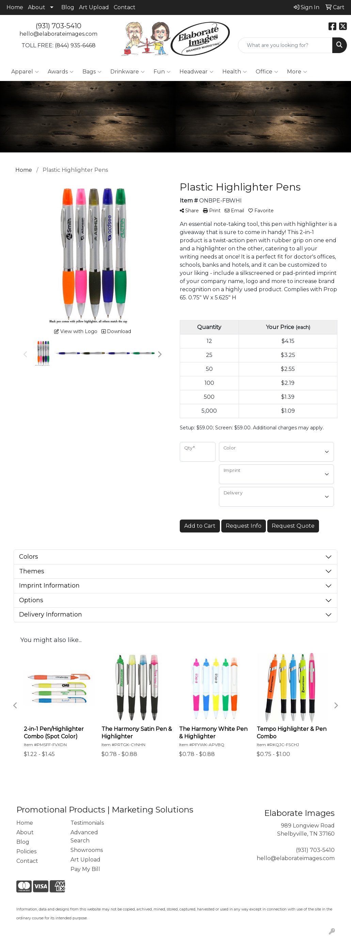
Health (234, 72)
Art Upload (94, 7)
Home (14, 7)
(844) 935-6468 (75, 45)
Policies (26, 851)
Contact (124, 7)
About (36, 7)
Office (267, 72)
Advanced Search (84, 836)
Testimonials (87, 823)
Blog (67, 7)
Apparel (25, 72)
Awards (61, 72)
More (297, 72)
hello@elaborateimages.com (58, 34)
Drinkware (127, 72)
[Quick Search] (285, 45)
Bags (91, 72)
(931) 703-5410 (58, 26)
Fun (162, 72)
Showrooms (86, 850)
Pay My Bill (85, 869)
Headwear (196, 72)
